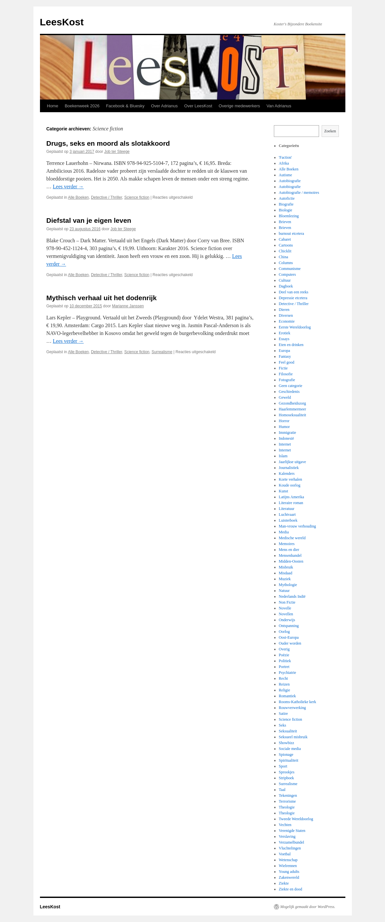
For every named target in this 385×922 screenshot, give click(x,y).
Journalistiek (289, 467)
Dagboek (286, 286)
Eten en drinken (291, 344)
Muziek (285, 579)
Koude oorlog (289, 485)
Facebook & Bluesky (125, 105)
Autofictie (287, 198)
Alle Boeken (78, 197)
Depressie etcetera (293, 298)
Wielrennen (288, 865)
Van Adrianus (278, 105)
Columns (286, 263)
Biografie (286, 204)
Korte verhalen (290, 479)
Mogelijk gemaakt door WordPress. (307, 906)
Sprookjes (286, 772)
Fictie (283, 368)
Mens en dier (289, 549)
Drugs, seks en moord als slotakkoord (108, 143)
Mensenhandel (290, 555)
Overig (284, 649)
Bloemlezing (289, 216)
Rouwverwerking (292, 707)
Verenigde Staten (292, 830)
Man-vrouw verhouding (297, 526)
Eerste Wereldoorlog (295, 327)
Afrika (284, 163)
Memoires (287, 543)
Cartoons (286, 245)
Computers (287, 274)
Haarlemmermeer (292, 409)
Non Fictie (287, 602)
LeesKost (62, 22)
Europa (284, 350)
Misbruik (286, 567)
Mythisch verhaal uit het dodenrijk (101, 297)
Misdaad (285, 573)
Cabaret (285, 239)
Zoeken (330, 131)
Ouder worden (290, 643)
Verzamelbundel (291, 842)
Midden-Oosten (291, 561)
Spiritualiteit (288, 760)
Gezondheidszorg (292, 403)
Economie (287, 321)
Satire (283, 713)
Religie (284, 690)
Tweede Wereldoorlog (296, 819)
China (283, 257)
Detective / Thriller (106, 197)
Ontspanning (289, 625)
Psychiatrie (287, 672)
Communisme (290, 268)
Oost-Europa (289, 637)
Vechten (285, 824)
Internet (285, 444)
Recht (283, 678)
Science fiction (136, 197)
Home (52, 105)
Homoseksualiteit (292, 415)
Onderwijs (287, 620)
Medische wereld (292, 538)
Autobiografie (290, 181)
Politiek (285, 661)
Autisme (285, 175)
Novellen (286, 614)
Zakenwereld (289, 877)
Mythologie (288, 584)
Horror (284, 421)
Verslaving (287, 836)
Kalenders (287, 473)
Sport (283, 766)
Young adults (289, 871)
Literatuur (286, 508)
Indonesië (286, 438)
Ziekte (284, 883)
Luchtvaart (287, 514)
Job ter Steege (117, 151)
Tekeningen (288, 795)
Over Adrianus (164, 105)
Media (284, 532)
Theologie (287, 807)
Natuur (284, 590)
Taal (282, 789)
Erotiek (284, 333)
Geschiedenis (289, 391)
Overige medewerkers (239, 105)
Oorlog (284, 631)
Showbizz (286, 743)
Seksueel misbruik (293, 737)
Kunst (283, 491)
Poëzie (284, 655)
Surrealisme (161, 352)
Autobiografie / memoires (299, 192)
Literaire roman (291, 503)
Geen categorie (290, 385)
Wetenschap (288, 860)
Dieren (284, 309)
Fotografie (287, 380)
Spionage (286, 754)
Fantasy (285, 356)
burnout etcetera (291, 233)
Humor (284, 426)
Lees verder (68, 186)
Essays (284, 339)
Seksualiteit (288, 731)
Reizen (284, 684)
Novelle (285, 608)
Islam (283, 456)
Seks (282, 725)
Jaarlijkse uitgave (292, 462)
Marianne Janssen (128, 306)
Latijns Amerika (291, 497)
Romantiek (287, 696)
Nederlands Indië (292, 596)
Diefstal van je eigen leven (88, 220)
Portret (284, 666)
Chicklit (285, 251)
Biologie (285, 210)
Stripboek (286, 778)
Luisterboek (288, 520)
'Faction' (285, 157)
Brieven (285, 222)
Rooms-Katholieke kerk (297, 702)
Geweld (285, 397)
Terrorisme (287, 801)
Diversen (286, 315)
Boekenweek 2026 (82, 105)
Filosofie (286, 374)
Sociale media (290, 748)
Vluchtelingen (290, 848)
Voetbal (284, 854)
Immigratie (287, 432)
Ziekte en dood (290, 889)
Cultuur (285, 280)
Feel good (286, 362)
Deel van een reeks (293, 292)
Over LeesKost (198, 105)
